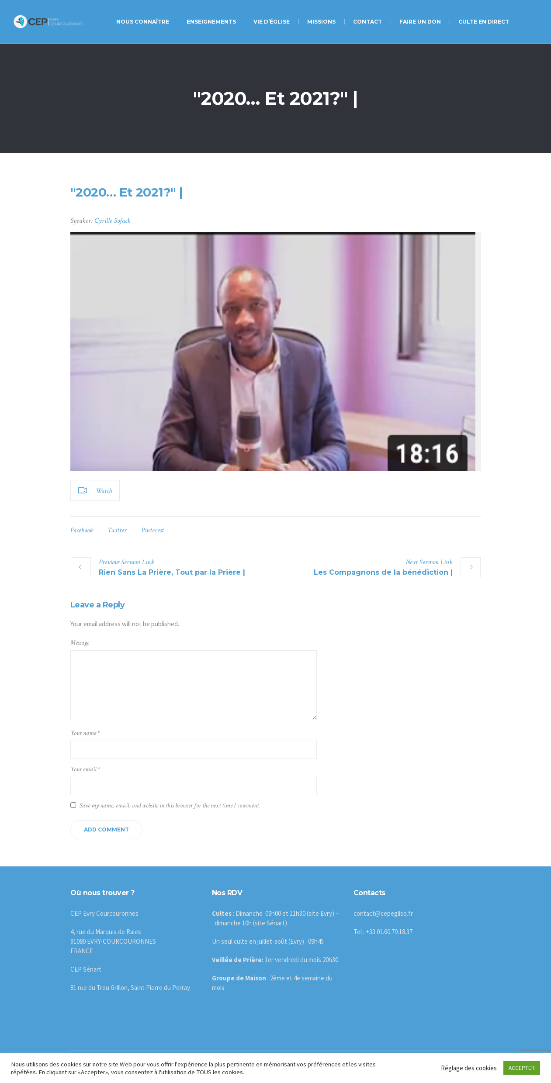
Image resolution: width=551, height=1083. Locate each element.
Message (79, 642)
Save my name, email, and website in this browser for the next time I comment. (170, 805)
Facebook (81, 530)
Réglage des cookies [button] (469, 1068)
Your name (85, 733)
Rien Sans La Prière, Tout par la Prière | (172, 572)
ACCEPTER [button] (522, 1068)
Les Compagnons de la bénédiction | (383, 572)
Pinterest (152, 530)
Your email (85, 769)
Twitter (117, 530)
